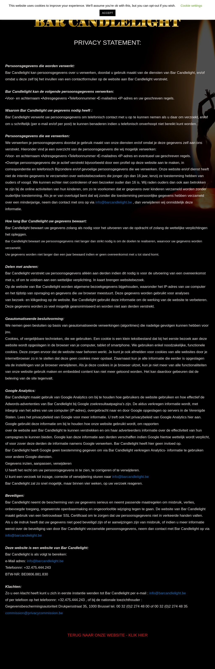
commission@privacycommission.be (34, 613)
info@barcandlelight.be (113, 202)
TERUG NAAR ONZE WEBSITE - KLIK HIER (107, 635)
